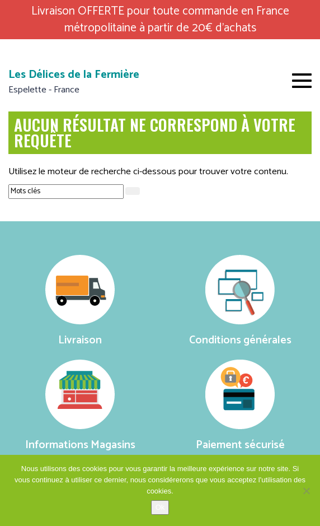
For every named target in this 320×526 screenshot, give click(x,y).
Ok (160, 507)
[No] (306, 490)
